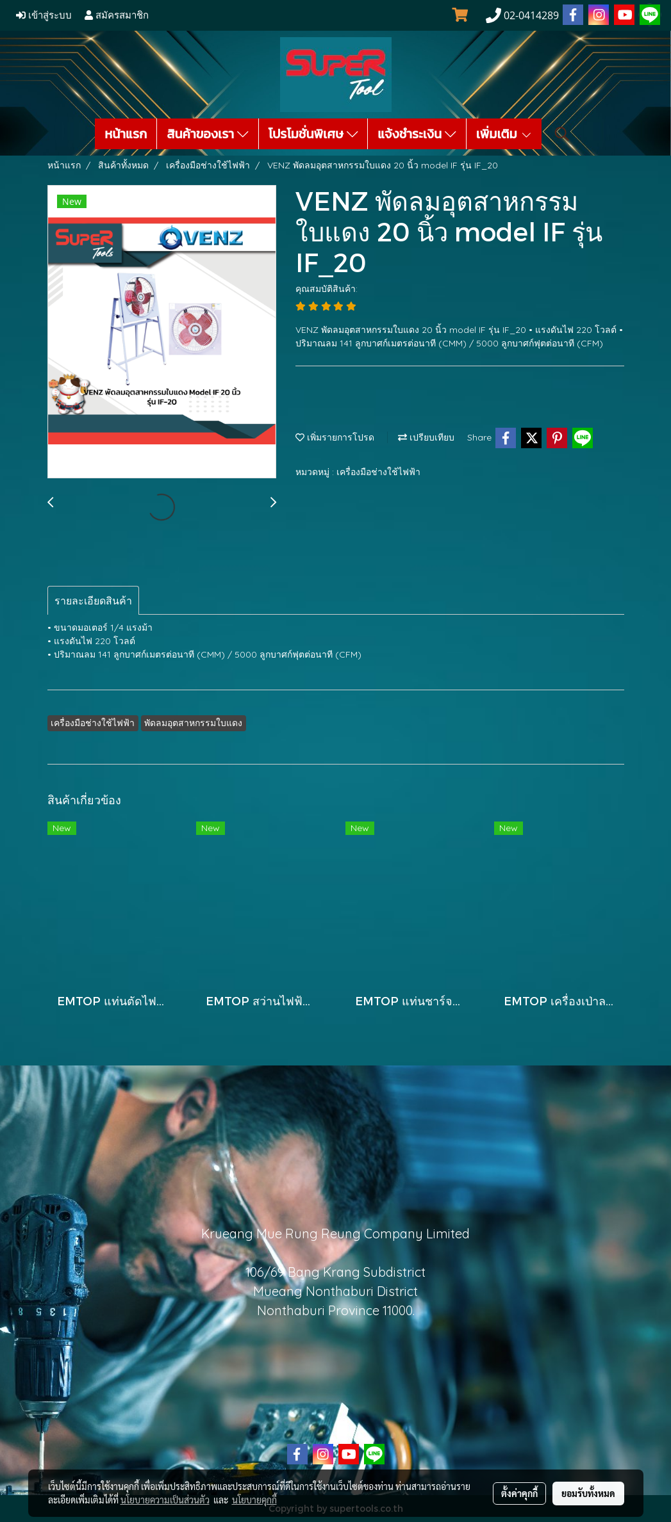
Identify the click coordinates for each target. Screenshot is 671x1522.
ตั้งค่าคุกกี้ (519, 1493)
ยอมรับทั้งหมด (588, 1493)
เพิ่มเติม (504, 134)
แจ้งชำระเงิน (416, 134)
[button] (562, 134)
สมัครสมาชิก (117, 15)
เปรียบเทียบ (426, 437)
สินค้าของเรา (207, 134)
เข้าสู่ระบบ (44, 15)
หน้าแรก (125, 134)
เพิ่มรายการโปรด (334, 437)
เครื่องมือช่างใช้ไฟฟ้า (378, 472)
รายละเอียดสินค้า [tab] (93, 600)
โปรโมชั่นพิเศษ (313, 134)
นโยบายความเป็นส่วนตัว (165, 1499)
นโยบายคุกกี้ (254, 1499)
